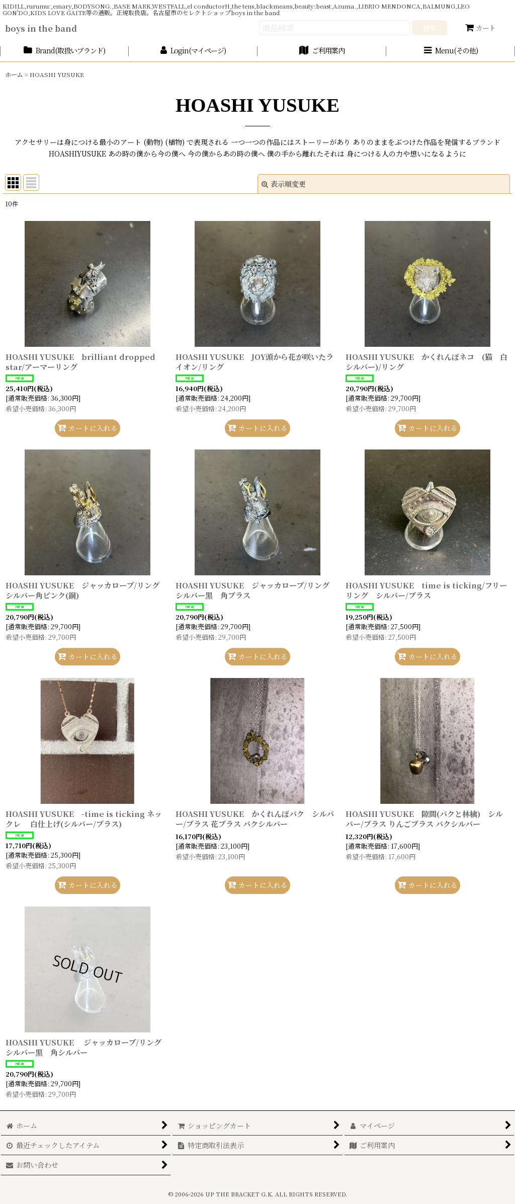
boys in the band (41, 28)
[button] (450, 51)
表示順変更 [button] (284, 184)
